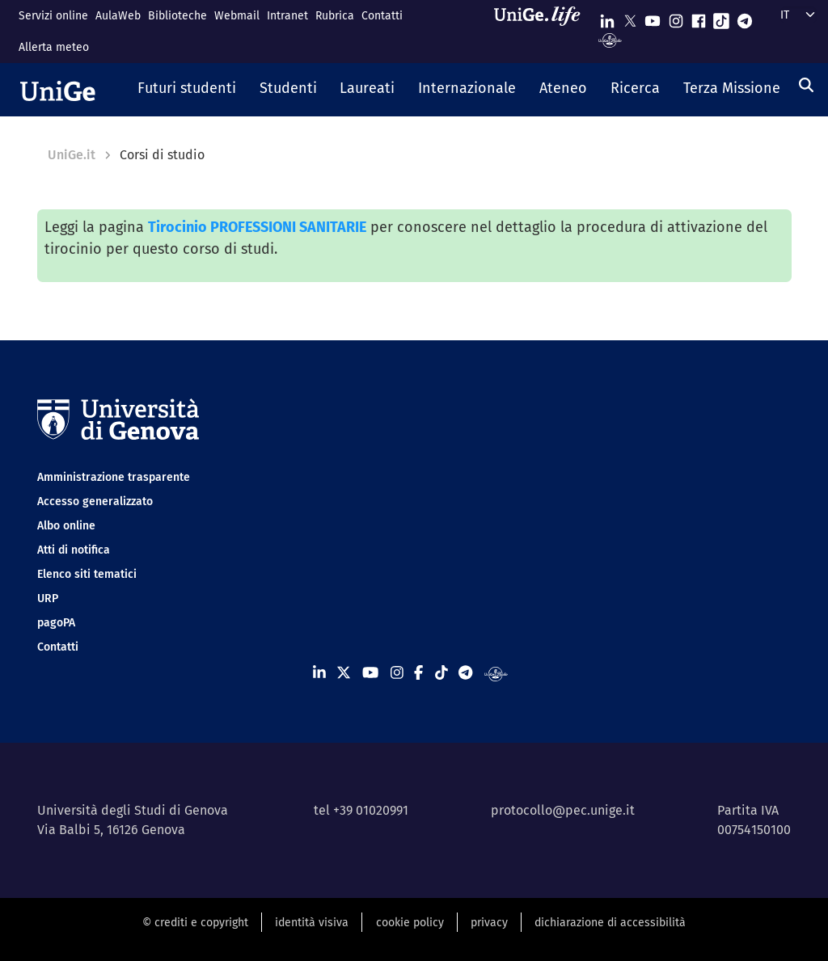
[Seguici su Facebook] (699, 17)
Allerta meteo (54, 47)
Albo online (66, 526)
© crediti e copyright (195, 922)
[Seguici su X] (630, 17)
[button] (187, 89)
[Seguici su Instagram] (676, 17)
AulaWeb (118, 16)
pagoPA (56, 623)
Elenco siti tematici (87, 574)
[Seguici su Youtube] (652, 17)
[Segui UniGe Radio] (610, 39)
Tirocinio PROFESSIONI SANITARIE (257, 227)
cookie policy (410, 922)
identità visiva (312, 922)
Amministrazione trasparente (113, 477)
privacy (489, 922)
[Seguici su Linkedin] (607, 17)
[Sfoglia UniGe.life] (542, 31)
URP (47, 598)
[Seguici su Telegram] (745, 17)
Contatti (382, 16)
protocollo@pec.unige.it (563, 810)
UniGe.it (71, 154)
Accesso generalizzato (95, 501)
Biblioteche (177, 16)
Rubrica (334, 16)
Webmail (237, 16)
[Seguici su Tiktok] (721, 17)
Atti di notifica (73, 550)
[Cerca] (806, 85)
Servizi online (53, 16)
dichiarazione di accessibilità (610, 922)
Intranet (287, 16)
